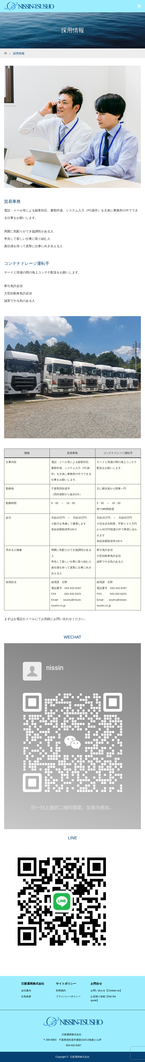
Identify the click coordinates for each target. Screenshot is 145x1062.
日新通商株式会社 (80, 1056)
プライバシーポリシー (68, 996)
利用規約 (61, 990)
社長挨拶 (26, 996)
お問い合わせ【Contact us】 (106, 990)
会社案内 (26, 990)
